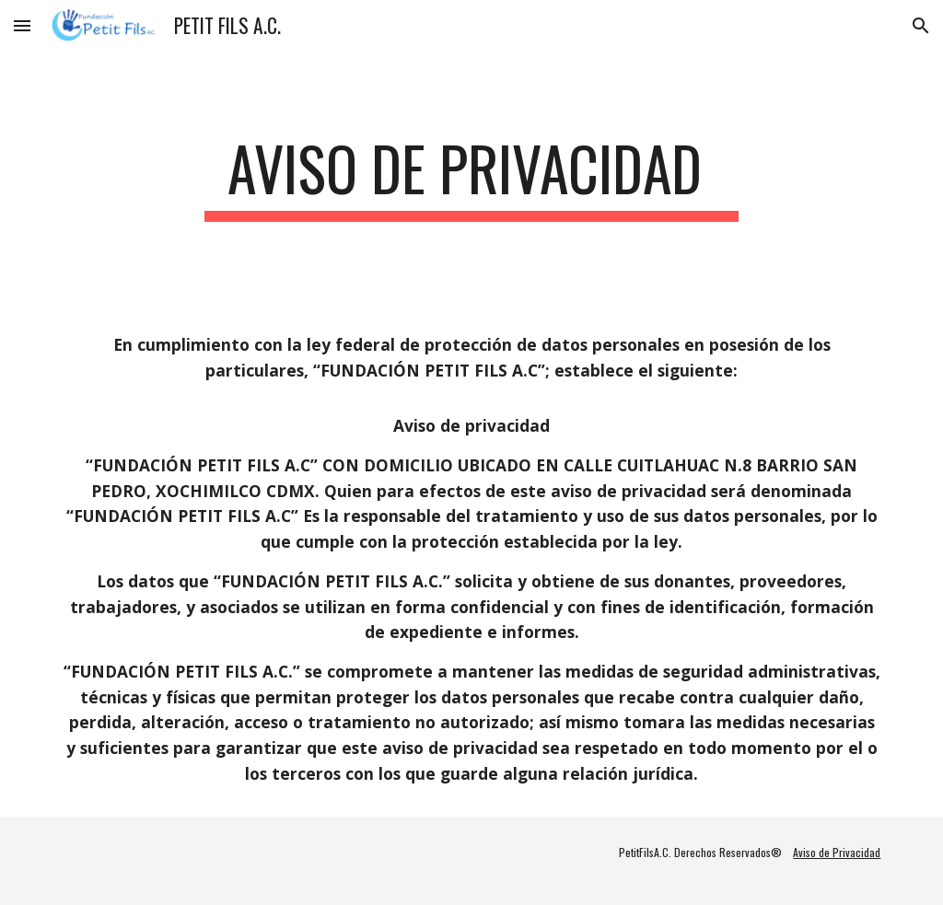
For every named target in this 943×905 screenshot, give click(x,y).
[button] (22, 25)
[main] (471, 177)
